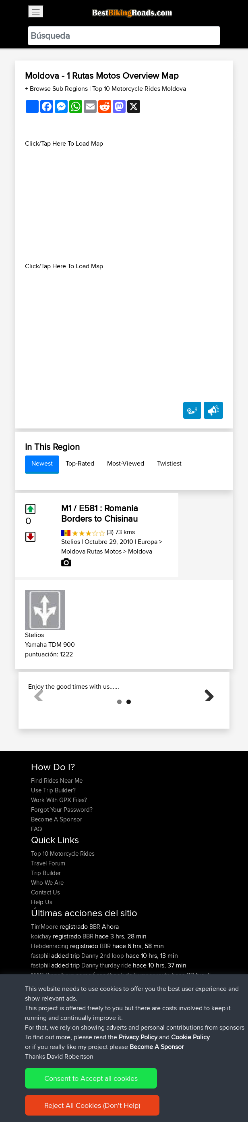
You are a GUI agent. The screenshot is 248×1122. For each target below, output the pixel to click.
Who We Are (47, 923)
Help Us (41, 942)
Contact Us (45, 932)
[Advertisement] (124, 204)
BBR (94, 967)
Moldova (140, 551)
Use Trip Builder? (53, 830)
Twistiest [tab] (169, 463)
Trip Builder (46, 913)
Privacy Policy (138, 1037)
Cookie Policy (190, 1037)
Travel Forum (48, 903)
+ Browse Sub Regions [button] (57, 88)
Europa (147, 541)
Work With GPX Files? (59, 840)
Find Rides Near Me (57, 821)
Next (206, 713)
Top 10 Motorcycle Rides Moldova (139, 88)
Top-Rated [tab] (80, 463)
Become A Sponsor (56, 859)
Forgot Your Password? (62, 850)
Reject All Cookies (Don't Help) (92, 1105)
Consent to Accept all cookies (91, 1078)
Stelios (70, 541)
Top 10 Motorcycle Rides (63, 894)
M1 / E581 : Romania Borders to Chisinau (99, 513)
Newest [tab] (42, 463)
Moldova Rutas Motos (91, 551)
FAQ (36, 869)
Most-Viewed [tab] (125, 463)
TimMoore (45, 967)
